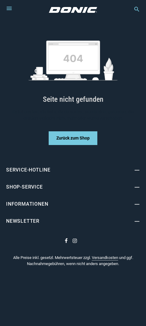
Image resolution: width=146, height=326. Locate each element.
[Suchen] (133, 9)
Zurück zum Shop (73, 138)
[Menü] (9, 8)
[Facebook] (67, 241)
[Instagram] (74, 241)
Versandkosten (105, 257)
